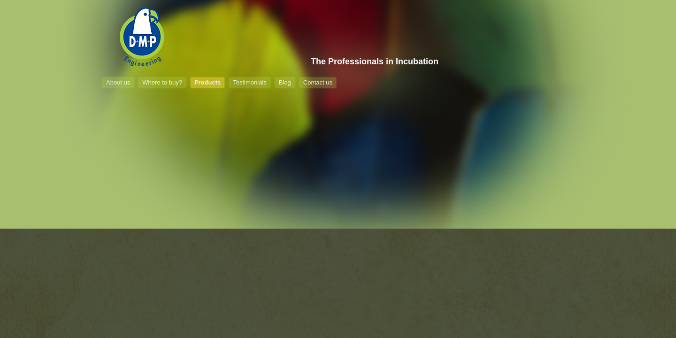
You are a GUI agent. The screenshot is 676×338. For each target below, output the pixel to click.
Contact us (317, 82)
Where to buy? (162, 82)
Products (207, 82)
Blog (285, 82)
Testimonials (250, 82)
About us (118, 82)
